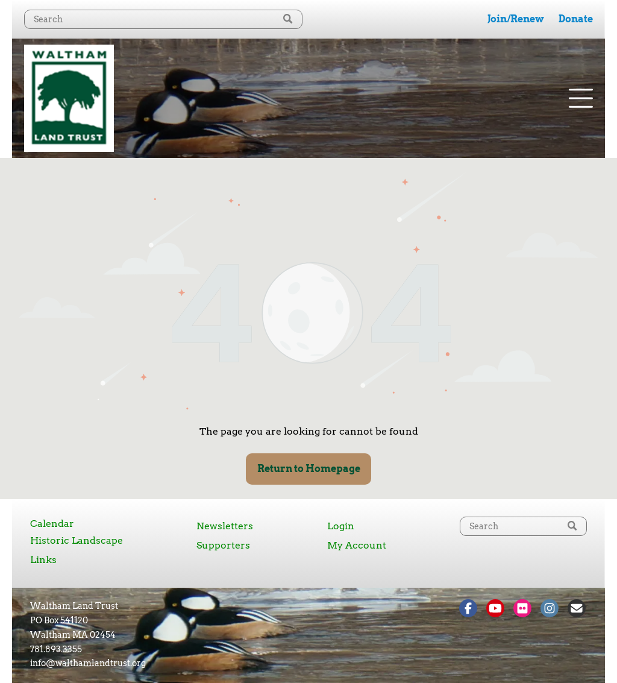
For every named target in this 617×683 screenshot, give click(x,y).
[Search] (163, 19)
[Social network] (468, 609)
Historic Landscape (76, 540)
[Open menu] (581, 98)
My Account (356, 545)
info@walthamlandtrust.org (88, 663)
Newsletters (224, 526)
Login (340, 526)
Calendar (52, 523)
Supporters (223, 545)
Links (43, 559)
